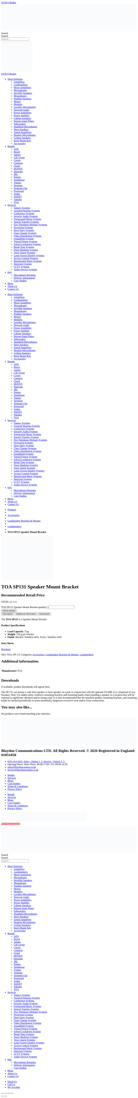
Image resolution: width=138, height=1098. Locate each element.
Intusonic (18, 171)
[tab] (7, 613)
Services (11, 205)
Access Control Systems (26, 258)
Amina (17, 154)
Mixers (17, 101)
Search (4, 33)
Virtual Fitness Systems (25, 241)
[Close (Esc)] (2, 1093)
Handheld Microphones (25, 126)
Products (11, 509)
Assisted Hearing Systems (27, 210)
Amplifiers (19, 82)
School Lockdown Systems (27, 244)
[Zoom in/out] (12, 1093)
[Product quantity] (61, 607)
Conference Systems (24, 213)
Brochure (6, 649)
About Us (12, 286)
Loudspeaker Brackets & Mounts (24, 521)
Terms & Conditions (17, 786)
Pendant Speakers (22, 98)
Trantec (17, 182)
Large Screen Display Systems (29, 255)
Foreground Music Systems (27, 219)
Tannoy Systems (22, 208)
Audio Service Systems (25, 269)
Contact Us (13, 289)
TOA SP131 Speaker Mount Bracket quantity (23, 607)
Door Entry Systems (24, 230)
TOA (16, 202)
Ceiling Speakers (22, 138)
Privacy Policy (14, 789)
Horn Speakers (21, 129)
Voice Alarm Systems (24, 252)
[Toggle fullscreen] (8, 1093)
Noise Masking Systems (26, 250)
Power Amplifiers (22, 112)
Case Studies (20, 280)
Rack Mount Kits (22, 140)
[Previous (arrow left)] (2, 1096)
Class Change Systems (25, 233)
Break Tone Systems (24, 247)
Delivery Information (24, 278)
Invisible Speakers (23, 93)
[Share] (5, 1093)
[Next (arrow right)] (5, 1096)
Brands (11, 146)
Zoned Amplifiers (22, 132)
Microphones (20, 90)
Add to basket (8, 610)
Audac (17, 194)
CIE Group (19, 157)
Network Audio (21, 110)
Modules (18, 104)
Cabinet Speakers (22, 118)
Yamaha (18, 199)
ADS (16, 149)
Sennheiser (19, 180)
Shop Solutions (15, 79)
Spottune (18, 185)
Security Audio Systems (26, 216)
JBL (16, 174)
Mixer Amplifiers (22, 87)
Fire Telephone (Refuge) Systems (30, 224)
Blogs (10, 283)
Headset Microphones (25, 135)
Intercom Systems (23, 264)
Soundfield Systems (24, 238)
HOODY (18, 168)
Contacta (18, 163)
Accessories (20, 143)
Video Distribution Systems (27, 236)
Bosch (17, 152)
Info (9, 272)
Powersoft (19, 191)
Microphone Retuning (25, 275)
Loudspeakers (21, 84)
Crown (17, 160)
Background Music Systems (28, 261)
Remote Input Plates (24, 121)
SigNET (18, 196)
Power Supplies (21, 115)
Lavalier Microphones (25, 107)
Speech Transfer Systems (26, 222)
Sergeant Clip (20, 188)
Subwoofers (20, 124)
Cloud (17, 166)
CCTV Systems (21, 266)
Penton (17, 177)
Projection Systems (23, 227)
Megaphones (20, 96)
